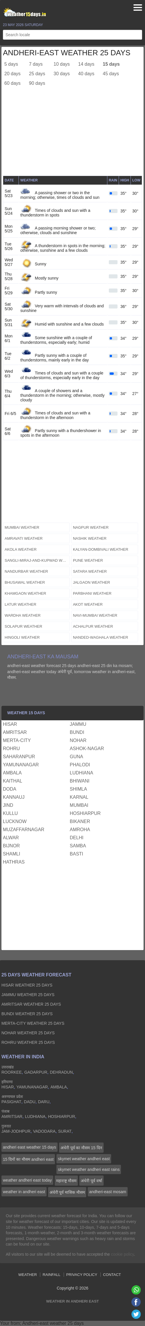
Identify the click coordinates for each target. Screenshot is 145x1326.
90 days (37, 83)
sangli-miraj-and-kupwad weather (37, 560)
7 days (36, 64)
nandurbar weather (26, 571)
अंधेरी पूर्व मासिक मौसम (67, 1192)
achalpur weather (93, 626)
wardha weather (23, 615)
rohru (11, 748)
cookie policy (122, 1254)
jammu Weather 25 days (27, 994)
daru (43, 1101)
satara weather (90, 571)
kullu (10, 813)
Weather (27, 1274)
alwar (11, 837)
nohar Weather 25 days (28, 1033)
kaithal (12, 780)
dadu (30, 1101)
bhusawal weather (25, 582)
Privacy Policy (81, 1274)
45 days (111, 73)
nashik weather (90, 538)
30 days (62, 73)
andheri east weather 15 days (29, 1147)
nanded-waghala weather (100, 637)
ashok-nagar (87, 748)
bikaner (80, 821)
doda (9, 789)
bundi (77, 732)
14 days (86, 64)
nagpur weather (91, 527)
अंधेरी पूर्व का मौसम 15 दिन (81, 1147)
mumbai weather (22, 527)
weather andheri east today (27, 1180)
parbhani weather (92, 593)
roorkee (11, 1072)
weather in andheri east (24, 1191)
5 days (11, 64)
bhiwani (79, 780)
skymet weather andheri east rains (89, 1169)
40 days (86, 73)
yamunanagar (21, 764)
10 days (62, 64)
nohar (78, 740)
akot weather (88, 604)
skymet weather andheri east (84, 1158)
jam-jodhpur (15, 1131)
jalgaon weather (91, 582)
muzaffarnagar (23, 829)
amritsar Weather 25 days (31, 1004)
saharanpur (19, 756)
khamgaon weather (25, 593)
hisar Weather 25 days (26, 985)
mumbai (79, 805)
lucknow (15, 821)
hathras (14, 861)
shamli (11, 853)
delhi (76, 837)
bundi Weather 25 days (27, 1013)
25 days (37, 73)
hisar (10, 724)
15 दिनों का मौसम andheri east (28, 1159)
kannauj (14, 797)
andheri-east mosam (107, 1191)
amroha (80, 829)
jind (8, 805)
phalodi (80, 764)
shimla (78, 789)
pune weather (88, 560)
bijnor (11, 845)
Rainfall (51, 1274)
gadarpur (35, 1072)
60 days (12, 83)
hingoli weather (22, 637)
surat (64, 1131)
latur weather (20, 604)
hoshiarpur (85, 813)
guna (76, 756)
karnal (79, 797)
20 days (12, 73)
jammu (78, 724)
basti (76, 853)
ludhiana (81, 772)
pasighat (11, 1101)
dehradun (61, 1072)
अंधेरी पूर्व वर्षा (91, 1180)
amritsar (15, 732)
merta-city (17, 740)
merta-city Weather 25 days (32, 1023)
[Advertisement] (72, 135)
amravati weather (24, 538)
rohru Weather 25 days (28, 1042)
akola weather (20, 549)
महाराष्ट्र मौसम (66, 1180)
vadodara (44, 1131)
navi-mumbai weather (95, 615)
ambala (12, 772)
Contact (112, 1274)
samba (78, 845)
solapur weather (23, 626)
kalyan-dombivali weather (100, 549)
